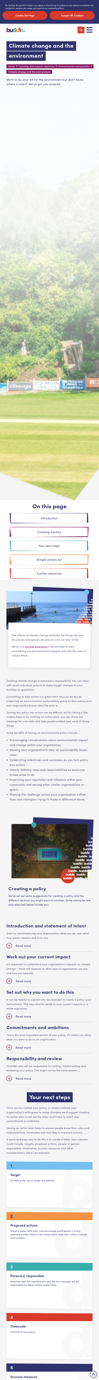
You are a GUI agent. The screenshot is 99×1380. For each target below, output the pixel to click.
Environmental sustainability (74, 66)
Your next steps (49, 546)
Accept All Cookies (72, 15)
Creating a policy (49, 532)
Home (11, 66)
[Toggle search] (81, 30)
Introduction (49, 519)
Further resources (49, 574)
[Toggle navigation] (90, 30)
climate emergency (37, 647)
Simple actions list (49, 560)
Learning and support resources (36, 66)
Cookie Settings (25, 15)
